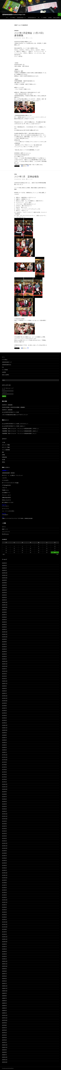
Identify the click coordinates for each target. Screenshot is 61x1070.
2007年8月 (4, 1025)
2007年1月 (4, 1042)
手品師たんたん (5, 490)
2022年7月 (4, 668)
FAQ (38, 17)
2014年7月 (4, 855)
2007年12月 (4, 1015)
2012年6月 (4, 907)
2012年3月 (4, 914)
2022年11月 (4, 663)
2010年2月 (4, 956)
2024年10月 (4, 607)
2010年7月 (4, 946)
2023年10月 (4, 636)
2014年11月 (4, 845)
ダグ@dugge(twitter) (6, 485)
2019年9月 (4, 703)
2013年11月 (4, 875)
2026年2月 (4, 568)
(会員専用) (50, 17)
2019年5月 (4, 713)
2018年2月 (4, 749)
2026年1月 (4, 570)
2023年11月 (4, 634)
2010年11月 (4, 939)
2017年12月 (4, 754)
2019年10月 (4, 700)
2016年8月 (4, 794)
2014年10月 (4, 848)
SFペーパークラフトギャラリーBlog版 (10, 482)
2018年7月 (4, 737)
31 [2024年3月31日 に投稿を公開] (54, 552)
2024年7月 (4, 614)
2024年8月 (4, 612)
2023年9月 (4, 639)
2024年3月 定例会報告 (26, 176)
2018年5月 (4, 742)
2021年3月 (4, 676)
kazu (24, 38)
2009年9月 (4, 968)
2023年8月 (4, 641)
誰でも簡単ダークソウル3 (7, 502)
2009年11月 (4, 963)
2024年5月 (4, 619)
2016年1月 (4, 811)
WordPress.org (5, 534)
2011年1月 (4, 934)
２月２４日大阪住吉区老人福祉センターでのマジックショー (15, 414)
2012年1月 (4, 919)
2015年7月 (4, 826)
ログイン (4, 526)
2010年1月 (4, 958)
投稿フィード (5, 529)
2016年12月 (4, 784)
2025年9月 (4, 580)
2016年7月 (4, 796)
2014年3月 (4, 865)
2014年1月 (4, 870)
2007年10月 (4, 1020)
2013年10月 (4, 877)
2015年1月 (4, 840)
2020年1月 (4, 693)
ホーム (7, 17)
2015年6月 (4, 828)
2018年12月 (4, 725)
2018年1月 (4, 752)
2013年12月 (4, 872)
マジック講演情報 (6, 449)
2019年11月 (4, 698)
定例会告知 (16, 30)
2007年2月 (4, 1040)
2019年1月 (4, 722)
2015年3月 (4, 836)
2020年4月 (4, 686)
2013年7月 (4, 885)
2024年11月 (4, 604)
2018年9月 (4, 732)
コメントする (29, 38)
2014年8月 (4, 853)
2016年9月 (4, 791)
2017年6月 (4, 769)
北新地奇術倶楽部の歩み (32, 17)
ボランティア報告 (6, 447)
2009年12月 (4, 961)
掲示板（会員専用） (56, 17)
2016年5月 (4, 801)
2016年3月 (4, 806)
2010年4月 (4, 951)
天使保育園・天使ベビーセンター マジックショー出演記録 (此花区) (17, 428)
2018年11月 (4, 727)
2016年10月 (4, 789)
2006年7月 (4, 1054)
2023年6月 (4, 646)
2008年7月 (4, 998)
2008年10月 (4, 990)
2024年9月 (4, 609)
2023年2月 (4, 656)
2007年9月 (4, 1022)
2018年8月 (4, 735)
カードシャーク (5, 508)
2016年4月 (4, 804)
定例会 (15, 174)
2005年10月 (4, 1062)
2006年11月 (4, 1047)
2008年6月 (4, 1000)
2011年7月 (4, 931)
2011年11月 (4, 924)
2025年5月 (4, 590)
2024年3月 (4, 624)
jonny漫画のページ (6, 492)
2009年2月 (4, 981)
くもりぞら (4, 477)
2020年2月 (4, 690)
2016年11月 (4, 786)
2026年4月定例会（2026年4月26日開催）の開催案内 (13, 407)
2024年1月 (4, 629)
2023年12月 (4, 631)
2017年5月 (4, 772)
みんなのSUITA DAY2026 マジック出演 (10, 412)
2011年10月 (4, 926)
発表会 (3, 462)
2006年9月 (4, 1049)
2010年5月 (4, 949)
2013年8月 (4, 882)
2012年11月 (4, 902)
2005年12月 (4, 1057)
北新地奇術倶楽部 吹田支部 (8, 472)
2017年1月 (4, 781)
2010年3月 (4, 954)
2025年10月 (4, 577)
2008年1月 (4, 1013)
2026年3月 (4, 565)
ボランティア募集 (6, 444)
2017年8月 (4, 764)
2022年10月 (4, 666)
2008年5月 (4, 1003)
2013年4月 (4, 892)
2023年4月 (4, 651)
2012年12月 (4, 899)
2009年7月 (4, 973)
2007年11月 (4, 1017)
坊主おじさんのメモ (6, 500)
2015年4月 (4, 833)
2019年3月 (4, 718)
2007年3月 (4, 1037)
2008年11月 (4, 988)
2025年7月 (4, 585)
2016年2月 (4, 808)
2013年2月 (4, 897)
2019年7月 (4, 708)
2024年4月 (4, 622)
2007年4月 (4, 1035)
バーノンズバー (5, 506)
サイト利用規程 (43, 17)
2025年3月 (4, 595)
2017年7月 (4, 767)
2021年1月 (4, 678)
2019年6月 (4, 710)
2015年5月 (4, 831)
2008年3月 (4, 1008)
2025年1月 (4, 599)
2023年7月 (4, 644)
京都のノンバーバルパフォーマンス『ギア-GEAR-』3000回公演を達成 (17, 518)
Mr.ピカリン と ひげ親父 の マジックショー (12, 475)
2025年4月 (4, 592)
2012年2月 (4, 917)
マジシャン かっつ (6, 495)
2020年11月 (4, 683)
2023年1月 (4, 658)
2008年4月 (4, 1005)
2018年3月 (4, 747)
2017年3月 (4, 777)
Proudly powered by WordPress (7, 1068)
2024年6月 (4, 617)
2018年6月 (4, 740)
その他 (3, 442)
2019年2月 (4, 720)
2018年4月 (4, 745)
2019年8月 (4, 705)
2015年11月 (4, 816)
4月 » (57, 554)
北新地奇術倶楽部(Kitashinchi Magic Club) (13, 14)
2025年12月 (4, 572)
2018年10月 (4, 730)
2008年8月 (4, 995)
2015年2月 (4, 838)
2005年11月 (4, 1059)
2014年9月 (4, 850)
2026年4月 (4, 563)
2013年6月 (4, 887)
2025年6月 (4, 587)
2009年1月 (4, 983)
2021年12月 (4, 671)
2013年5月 (4, 890)
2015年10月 (4, 818)
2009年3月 (4, 978)
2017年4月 (4, 774)
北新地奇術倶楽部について (21, 17)
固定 (3, 452)
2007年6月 (4, 1030)
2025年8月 (4, 582)
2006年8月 (4, 1052)
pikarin (21, 426)
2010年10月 (4, 941)
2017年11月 (4, 757)
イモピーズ (4, 487)
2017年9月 (4, 762)
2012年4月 (4, 912)
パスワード (4, 392)
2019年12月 (4, 695)
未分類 (3, 459)
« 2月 (3, 554)
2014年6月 (4, 858)
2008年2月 (4, 1010)
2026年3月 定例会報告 (7, 409)
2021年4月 (4, 673)
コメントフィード (6, 531)
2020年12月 (4, 681)
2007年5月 (4, 1032)
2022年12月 (4, 661)
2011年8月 (4, 929)
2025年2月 (4, 597)
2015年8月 (4, 823)
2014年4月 (4, 863)
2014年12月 (4, 843)
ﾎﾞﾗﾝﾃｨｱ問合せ (12, 17)
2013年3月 (4, 895)
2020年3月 (4, 688)
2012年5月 (4, 909)
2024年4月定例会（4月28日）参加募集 (29, 34)
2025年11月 (4, 575)
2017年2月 (4, 779)
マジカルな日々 (5, 480)
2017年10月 (4, 759)
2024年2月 (4, 627)
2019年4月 (4, 715)
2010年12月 (4, 936)
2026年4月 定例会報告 (7, 404)
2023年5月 (4, 649)
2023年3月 (4, 654)
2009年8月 (4, 971)
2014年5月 (4, 860)
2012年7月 (4, 904)
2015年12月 (4, 813)
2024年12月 (4, 602)
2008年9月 (4, 993)
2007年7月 (4, 1027)
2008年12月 (4, 985)
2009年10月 (4, 966)
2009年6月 (4, 976)
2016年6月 (4, 799)
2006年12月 (4, 1044)
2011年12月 (4, 922)
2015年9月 (4, 821)
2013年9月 (4, 880)
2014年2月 (4, 867)
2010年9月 (4, 944)
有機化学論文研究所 (6, 497)
